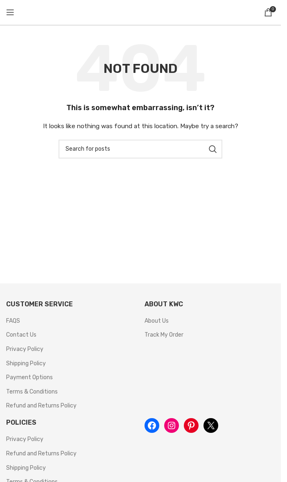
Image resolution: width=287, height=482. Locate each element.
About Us (157, 320)
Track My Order (164, 334)
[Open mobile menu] (10, 12)
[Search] (140, 149)
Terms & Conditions (32, 391)
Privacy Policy (24, 349)
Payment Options (29, 377)
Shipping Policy (26, 363)
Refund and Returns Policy (41, 405)
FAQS (13, 320)
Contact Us (21, 334)
